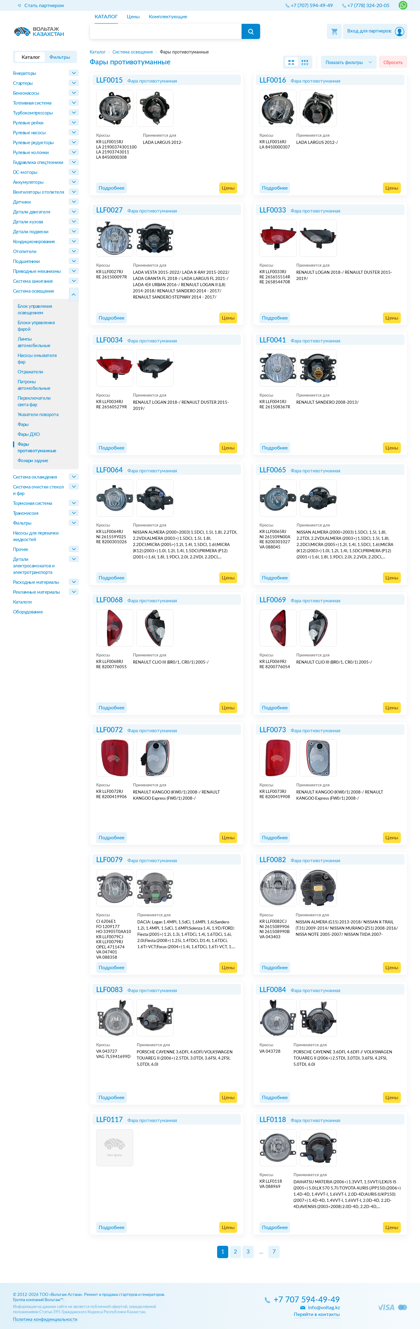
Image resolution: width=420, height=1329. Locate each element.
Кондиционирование (34, 241)
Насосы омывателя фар (37, 358)
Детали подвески (31, 232)
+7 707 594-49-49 (307, 1300)
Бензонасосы (26, 93)
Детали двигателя (31, 212)
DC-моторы (25, 172)
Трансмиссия (25, 513)
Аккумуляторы (28, 182)
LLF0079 (109, 860)
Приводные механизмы (37, 271)
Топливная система (32, 103)
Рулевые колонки (31, 152)
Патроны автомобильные (34, 385)
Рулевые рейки (28, 123)
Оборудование (28, 612)
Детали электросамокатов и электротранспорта (34, 566)
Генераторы (24, 73)
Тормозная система (32, 503)
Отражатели (31, 372)
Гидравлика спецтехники (38, 162)
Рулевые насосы (29, 133)
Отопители (24, 251)
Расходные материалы (36, 582)
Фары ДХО (29, 434)
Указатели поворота (38, 414)
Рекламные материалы (36, 592)
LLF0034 (109, 340)
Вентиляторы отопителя (38, 192)
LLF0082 (272, 860)
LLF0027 (109, 210)
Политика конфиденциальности (45, 1319)
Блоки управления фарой (36, 326)
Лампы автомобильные (34, 342)
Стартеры (23, 83)
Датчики (22, 202)
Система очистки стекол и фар (38, 490)
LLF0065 (272, 470)
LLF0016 (272, 80)
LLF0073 (272, 730)
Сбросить (393, 62)
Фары (23, 424)
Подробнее (111, 188)
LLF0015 (109, 80)
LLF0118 (272, 1119)
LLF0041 (272, 340)
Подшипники (26, 261)
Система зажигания (33, 281)
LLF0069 (272, 600)
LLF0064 (109, 470)
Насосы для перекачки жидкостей (36, 536)
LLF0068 (109, 600)
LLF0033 (272, 210)
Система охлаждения (35, 477)
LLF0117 (109, 1119)
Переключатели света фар (34, 401)
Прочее (20, 549)
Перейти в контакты (317, 1314)
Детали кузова (28, 222)
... (261, 1252)
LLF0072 (109, 730)
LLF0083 (109, 990)
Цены (228, 188)
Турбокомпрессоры (33, 113)
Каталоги (22, 602)
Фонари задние (33, 460)
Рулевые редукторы (33, 142)
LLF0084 (272, 990)
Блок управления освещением (35, 309)
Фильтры (22, 523)
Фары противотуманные (37, 447)
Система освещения (33, 291)
